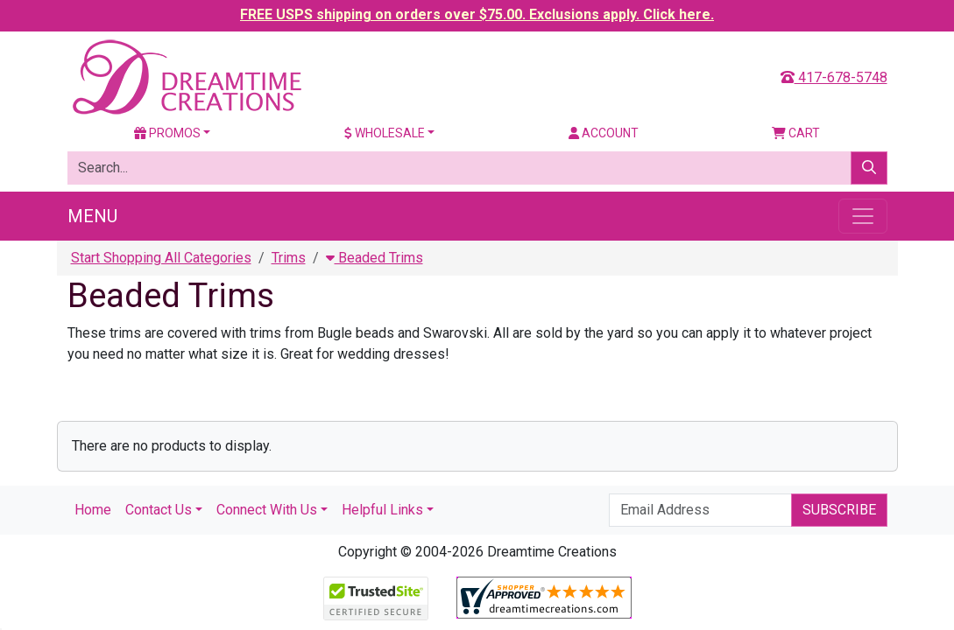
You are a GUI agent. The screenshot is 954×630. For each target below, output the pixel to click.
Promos (167, 133)
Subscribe (839, 509)
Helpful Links (382, 509)
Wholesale (384, 133)
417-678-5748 (834, 77)
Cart (796, 133)
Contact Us (158, 509)
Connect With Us (266, 509)
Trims (289, 257)
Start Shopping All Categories (161, 257)
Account (604, 133)
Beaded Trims (374, 257)
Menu (92, 216)
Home (92, 509)
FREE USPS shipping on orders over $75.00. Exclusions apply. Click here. (477, 14)
